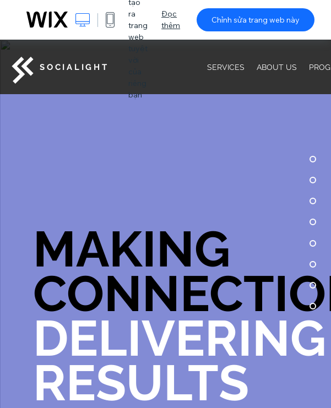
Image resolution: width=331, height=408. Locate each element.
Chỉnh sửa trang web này (255, 20)
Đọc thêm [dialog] (170, 19)
